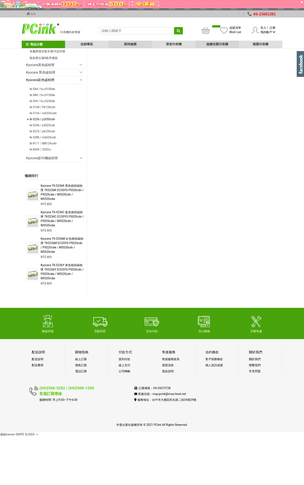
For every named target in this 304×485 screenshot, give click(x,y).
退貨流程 (168, 413)
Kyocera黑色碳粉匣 (40, 113)
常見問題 (255, 419)
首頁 (31, 14)
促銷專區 (86, 44)
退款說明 (168, 419)
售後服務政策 (171, 407)
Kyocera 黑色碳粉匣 (40, 121)
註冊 (272, 27)
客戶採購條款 (214, 407)
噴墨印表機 (260, 44)
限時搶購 (130, 44)
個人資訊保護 (214, 413)
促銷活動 (32, 77)
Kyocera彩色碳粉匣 (40, 128)
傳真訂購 (81, 413)
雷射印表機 (174, 44)
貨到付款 (124, 407)
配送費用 (37, 413)
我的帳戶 (267, 32)
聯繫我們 (255, 413)
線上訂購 (81, 407)
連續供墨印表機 (217, 44)
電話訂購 (81, 419)
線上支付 (124, 413)
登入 (263, 27)
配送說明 (37, 407)
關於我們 (255, 407)
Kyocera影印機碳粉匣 (42, 206)
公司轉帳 (124, 419)
